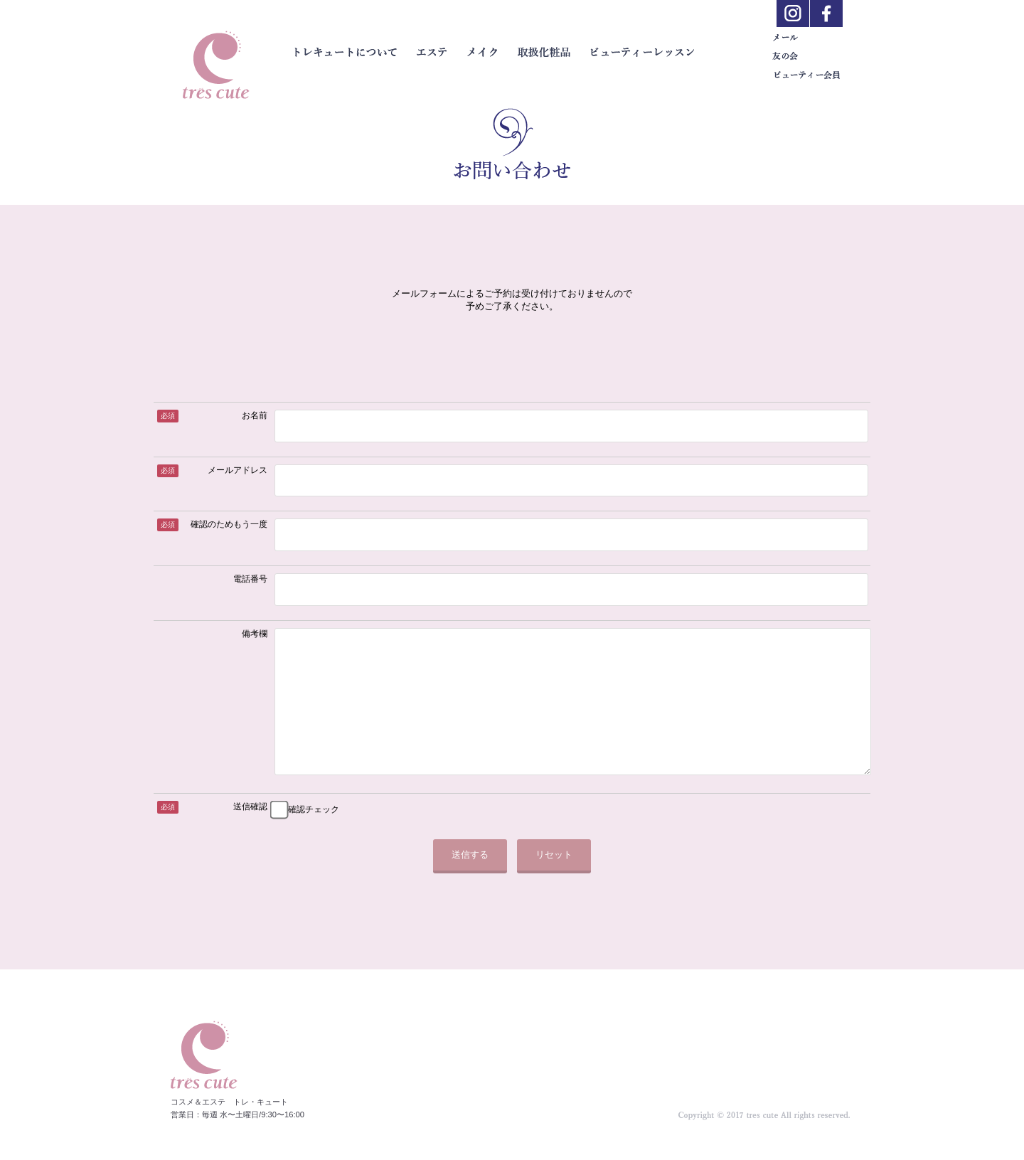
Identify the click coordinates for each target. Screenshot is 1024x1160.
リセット (553, 883)
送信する (470, 883)
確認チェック (313, 838)
